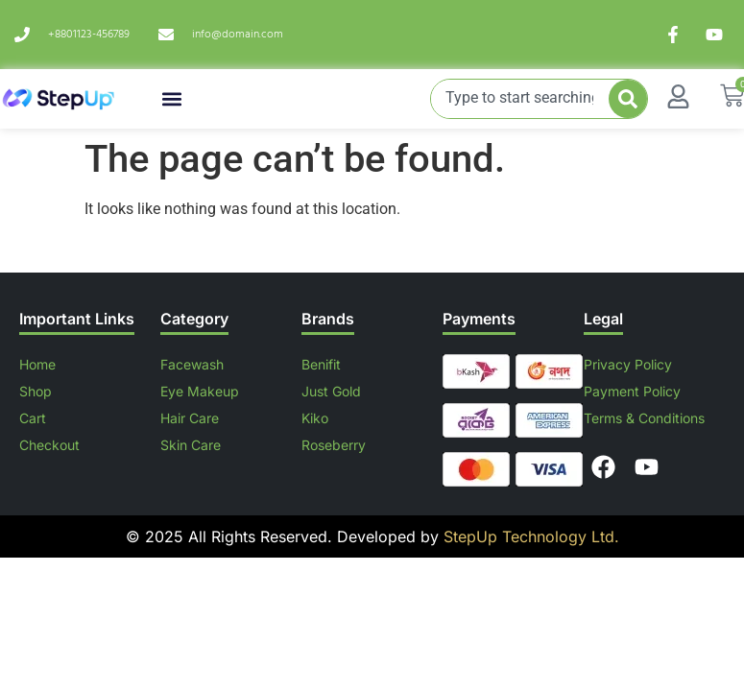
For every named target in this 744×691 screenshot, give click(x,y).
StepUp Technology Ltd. (529, 536)
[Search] (628, 99)
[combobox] (520, 99)
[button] (172, 99)
